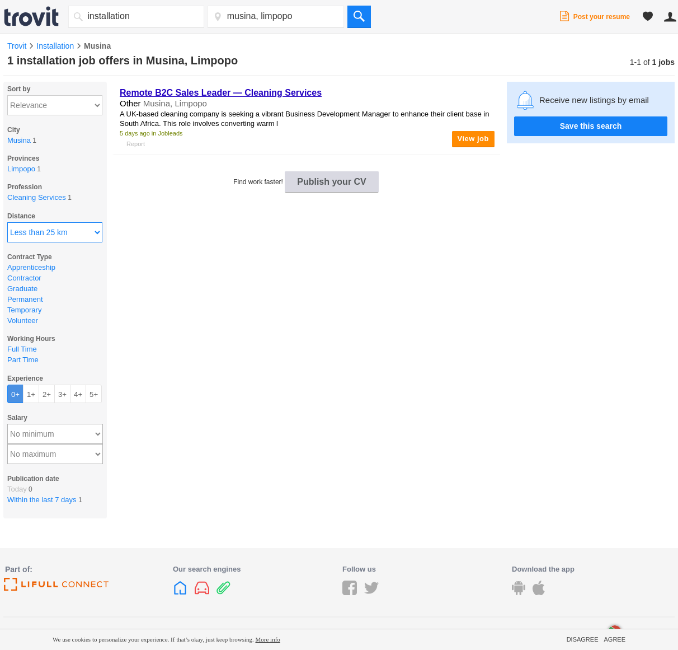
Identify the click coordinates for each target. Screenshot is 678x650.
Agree (614, 639)
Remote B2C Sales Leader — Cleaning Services (221, 92)
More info (268, 639)
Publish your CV (331, 181)
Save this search (591, 125)
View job (473, 138)
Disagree (583, 639)
